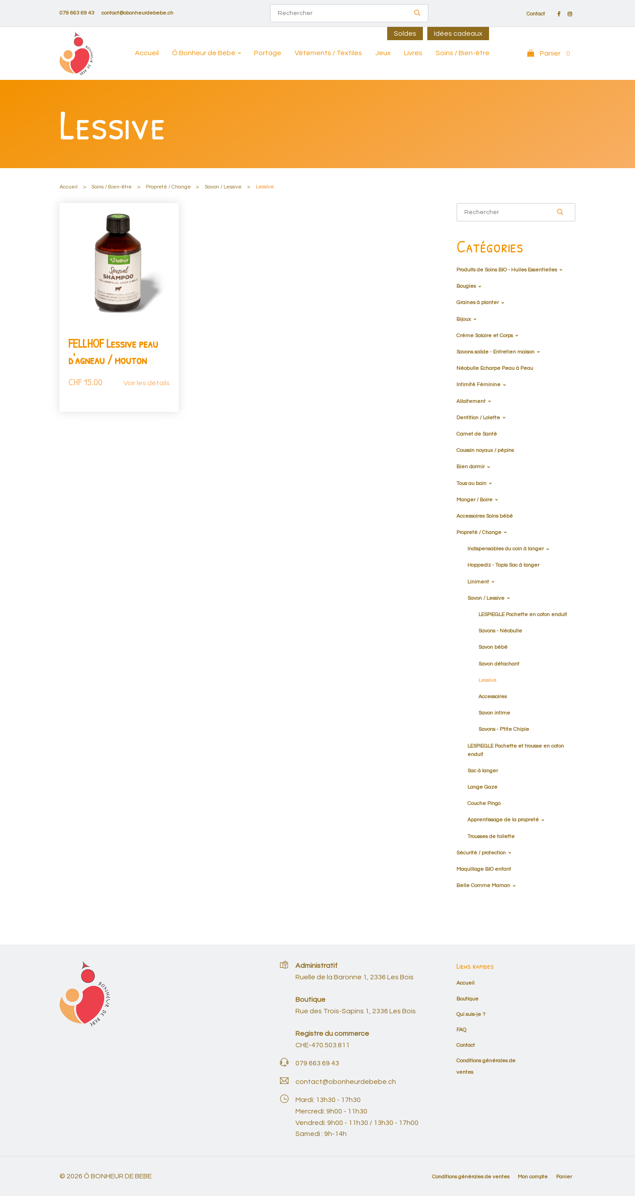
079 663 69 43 (77, 13)
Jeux (383, 52)
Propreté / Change (168, 187)
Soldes (405, 33)
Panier (564, 1177)
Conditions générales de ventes (470, 1177)
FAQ (461, 1030)
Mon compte (533, 1177)
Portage (267, 52)
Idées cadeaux (458, 33)
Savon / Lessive (223, 187)
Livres (413, 52)
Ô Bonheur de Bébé (203, 52)
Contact (536, 14)
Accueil (147, 52)
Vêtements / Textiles (328, 52)
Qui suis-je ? (471, 1014)
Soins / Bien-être (462, 52)
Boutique (467, 999)
